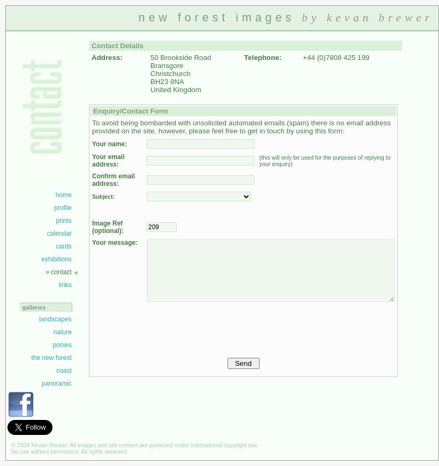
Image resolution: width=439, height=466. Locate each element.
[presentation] (228, 327)
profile (63, 208)
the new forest (51, 358)
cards (63, 246)
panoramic (57, 383)
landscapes (55, 319)
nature (63, 332)
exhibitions (56, 259)
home (64, 195)
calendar (59, 233)
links (65, 285)
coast (64, 370)
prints (63, 220)
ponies (61, 345)
